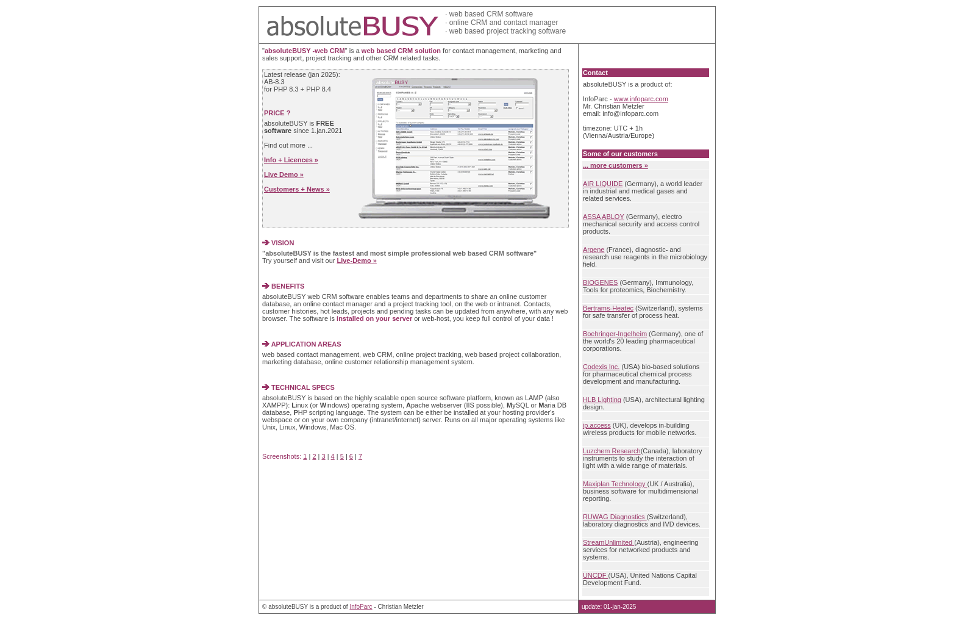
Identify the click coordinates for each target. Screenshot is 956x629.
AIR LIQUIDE (602, 183)
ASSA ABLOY (603, 216)
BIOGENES (600, 282)
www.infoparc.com (641, 98)
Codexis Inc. (601, 366)
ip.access (597, 425)
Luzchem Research (612, 451)
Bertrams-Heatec (608, 308)
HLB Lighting (602, 399)
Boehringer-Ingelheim (615, 333)
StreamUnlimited (608, 542)
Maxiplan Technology (615, 483)
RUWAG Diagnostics (615, 516)
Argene (593, 249)
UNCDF (595, 575)
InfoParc (360, 606)
